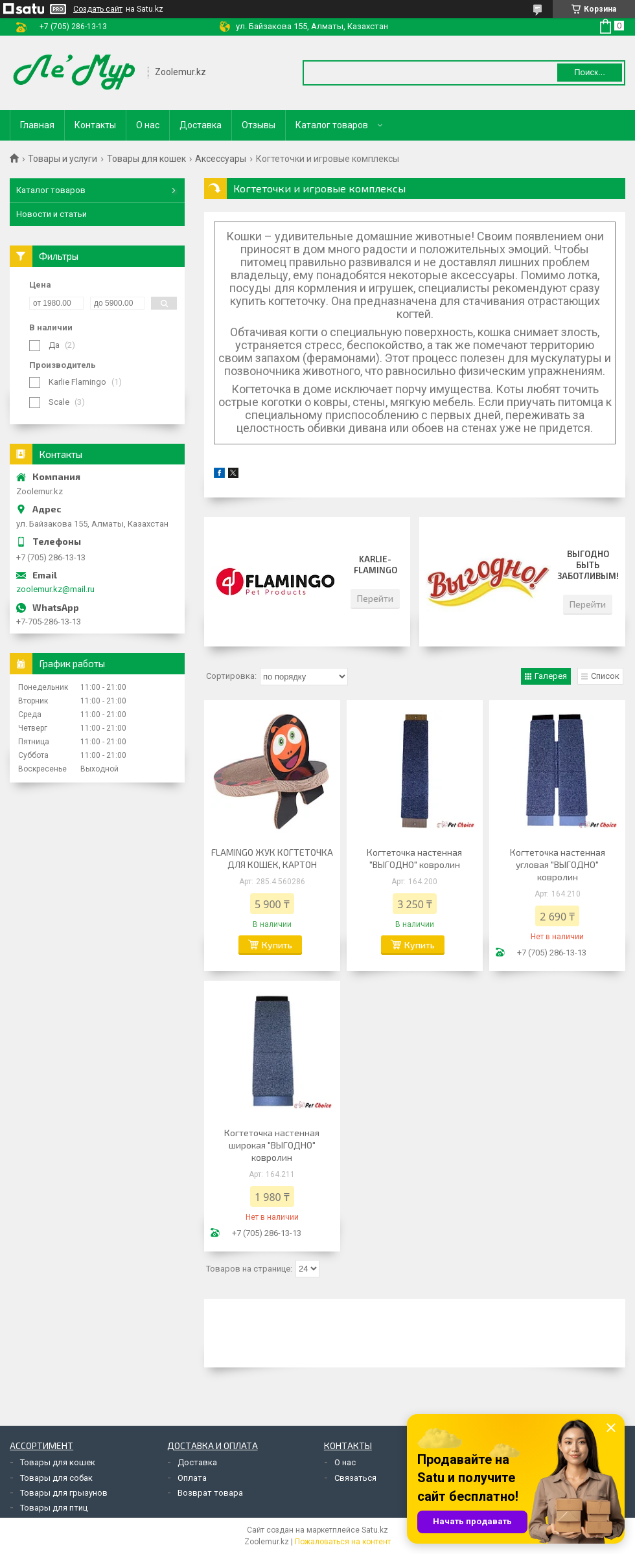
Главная (37, 125)
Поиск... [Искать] (589, 72)
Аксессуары (220, 159)
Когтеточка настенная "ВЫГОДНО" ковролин (414, 858)
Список (605, 676)
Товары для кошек (146, 159)
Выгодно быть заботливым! (588, 565)
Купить (277, 944)
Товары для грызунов (64, 1493)
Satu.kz (375, 1530)
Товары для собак (56, 1478)
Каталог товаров (331, 125)
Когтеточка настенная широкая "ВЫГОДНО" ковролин (271, 1145)
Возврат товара (210, 1493)
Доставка (200, 125)
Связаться (355, 1478)
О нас (147, 125)
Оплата (192, 1478)
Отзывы (258, 125)
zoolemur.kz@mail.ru (55, 589)
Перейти (375, 598)
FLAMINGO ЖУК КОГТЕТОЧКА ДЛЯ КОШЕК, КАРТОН (272, 858)
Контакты (95, 125)
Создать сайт (97, 9)
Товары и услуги (62, 159)
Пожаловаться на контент (343, 1541)
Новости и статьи (51, 214)
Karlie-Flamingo (375, 564)
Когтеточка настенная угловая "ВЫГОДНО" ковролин (557, 864)
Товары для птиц (53, 1508)
